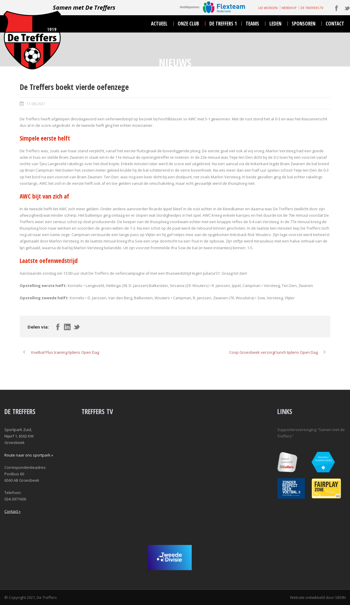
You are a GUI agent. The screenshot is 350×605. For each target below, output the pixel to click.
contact (335, 23)
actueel (159, 23)
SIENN (340, 597)
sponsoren (303, 23)
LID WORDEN (268, 8)
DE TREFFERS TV (311, 8)
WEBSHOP (289, 8)
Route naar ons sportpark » (28, 455)
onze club (188, 23)
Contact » (12, 511)
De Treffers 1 (223, 23)
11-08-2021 (35, 103)
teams (252, 23)
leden (275, 23)
